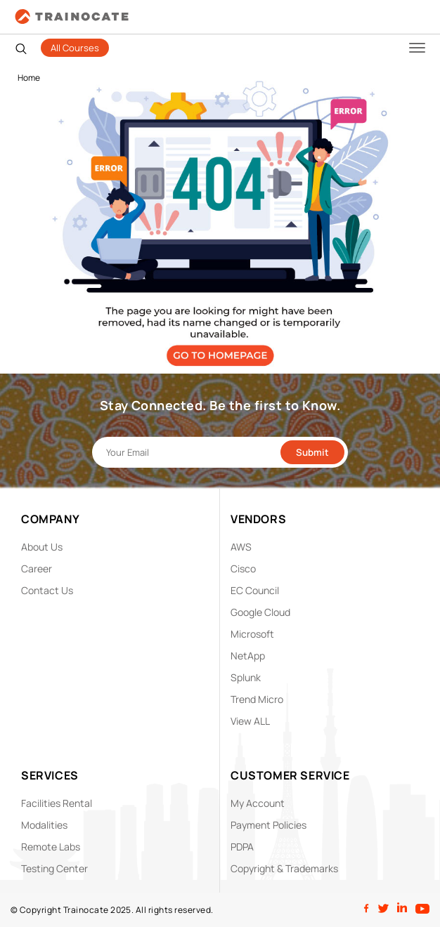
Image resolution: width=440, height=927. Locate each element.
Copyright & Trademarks (284, 868)
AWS (241, 546)
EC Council (255, 590)
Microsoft (252, 633)
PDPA (242, 846)
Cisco (243, 568)
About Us (42, 546)
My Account (258, 803)
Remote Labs (50, 846)
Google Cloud (260, 612)
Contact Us (47, 590)
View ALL (250, 721)
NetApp (248, 655)
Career (36, 568)
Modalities (44, 824)
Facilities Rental (56, 803)
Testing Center (54, 868)
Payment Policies (268, 824)
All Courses (75, 47)
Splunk (246, 677)
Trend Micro (257, 699)
